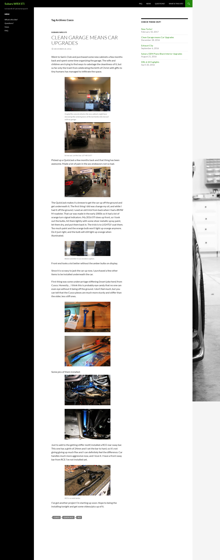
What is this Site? (176, 4)
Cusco (57, 517)
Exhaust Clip (147, 45)
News (148, 4)
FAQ (140, 4)
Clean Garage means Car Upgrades (84, 40)
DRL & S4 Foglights (150, 62)
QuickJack (68, 517)
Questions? (160, 4)
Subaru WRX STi (15, 3)
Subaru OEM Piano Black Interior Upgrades (161, 53)
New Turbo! (146, 29)
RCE (79, 517)
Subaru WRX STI (59, 32)
